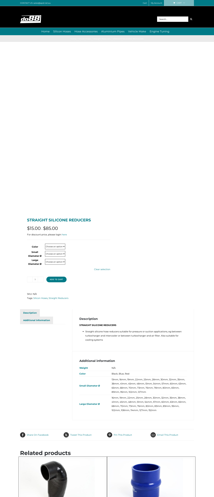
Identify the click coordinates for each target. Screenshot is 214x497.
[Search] (191, 19)
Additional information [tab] (36, 320)
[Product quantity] (35, 279)
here (64, 234)
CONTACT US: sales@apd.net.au (35, 3)
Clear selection (102, 269)
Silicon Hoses (40, 298)
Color (35, 246)
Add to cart (56, 279)
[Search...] (172, 19)
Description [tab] (30, 312)
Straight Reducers (58, 298)
